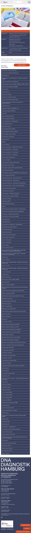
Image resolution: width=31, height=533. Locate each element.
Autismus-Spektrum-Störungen (8, 118)
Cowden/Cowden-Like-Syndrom (8, 157)
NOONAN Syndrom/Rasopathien (8, 355)
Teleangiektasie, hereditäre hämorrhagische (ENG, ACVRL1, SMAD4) (14, 416)
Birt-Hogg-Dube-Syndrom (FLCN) (9, 134)
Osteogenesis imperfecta (7, 357)
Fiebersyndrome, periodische (8, 190)
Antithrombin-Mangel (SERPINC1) (8, 110)
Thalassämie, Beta (5, 424)
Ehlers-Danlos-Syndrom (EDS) (8, 165)
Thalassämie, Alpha (6, 421)
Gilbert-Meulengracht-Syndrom (8, 203)
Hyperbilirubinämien (6, 221)
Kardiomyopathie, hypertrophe (8, 237)
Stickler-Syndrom (5, 412)
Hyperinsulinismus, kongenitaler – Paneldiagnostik (12, 224)
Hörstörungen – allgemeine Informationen (10, 214)
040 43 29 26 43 (5, 490)
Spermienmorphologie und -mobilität (9, 410)
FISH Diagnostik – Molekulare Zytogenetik (10, 193)
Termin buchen (25, 525)
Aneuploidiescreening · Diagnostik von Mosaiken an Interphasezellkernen (12, 103)
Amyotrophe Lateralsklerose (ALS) (9, 97)
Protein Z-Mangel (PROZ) (7, 397)
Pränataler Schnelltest (6, 389)
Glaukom (4, 206)
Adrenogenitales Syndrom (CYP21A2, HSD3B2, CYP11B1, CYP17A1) (15, 84)
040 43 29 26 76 (5, 515)
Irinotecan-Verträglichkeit (7, 229)
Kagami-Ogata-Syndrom (7, 232)
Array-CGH (4, 113)
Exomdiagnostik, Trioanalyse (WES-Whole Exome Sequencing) (14, 172)
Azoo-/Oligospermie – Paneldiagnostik (10, 121)
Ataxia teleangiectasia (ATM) (8, 116)
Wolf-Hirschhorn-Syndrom (7, 450)
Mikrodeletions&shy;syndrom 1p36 (9, 301)
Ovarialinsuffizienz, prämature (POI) (9, 360)
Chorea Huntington (6, 144)
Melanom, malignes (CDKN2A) (8, 284)
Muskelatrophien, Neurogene (8, 334)
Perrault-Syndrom (5, 370)
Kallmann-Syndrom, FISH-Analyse (9, 234)
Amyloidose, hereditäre (6, 94)
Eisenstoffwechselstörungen (7, 170)
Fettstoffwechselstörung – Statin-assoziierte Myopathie (13, 185)
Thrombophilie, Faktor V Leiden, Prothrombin (11, 429)
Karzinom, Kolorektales (6, 242)
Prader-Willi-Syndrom (6, 387)
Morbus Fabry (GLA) (6, 314)
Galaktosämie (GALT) (6, 201)
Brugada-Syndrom (5, 139)
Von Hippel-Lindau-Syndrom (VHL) (9, 443)
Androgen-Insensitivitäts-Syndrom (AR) (10, 99)
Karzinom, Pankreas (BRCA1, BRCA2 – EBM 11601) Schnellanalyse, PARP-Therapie (15, 263)
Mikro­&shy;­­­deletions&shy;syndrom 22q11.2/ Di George (13, 295)
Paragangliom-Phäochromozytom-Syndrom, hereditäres (13, 365)
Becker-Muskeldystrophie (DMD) (8, 128)
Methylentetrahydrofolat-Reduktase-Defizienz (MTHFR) (13, 290)
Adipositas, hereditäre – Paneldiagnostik (10, 81)
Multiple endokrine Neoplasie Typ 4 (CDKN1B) (11, 329)
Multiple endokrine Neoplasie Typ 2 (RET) (10, 326)
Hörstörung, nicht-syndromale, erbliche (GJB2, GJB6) (13, 211)
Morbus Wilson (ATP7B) (7, 321)
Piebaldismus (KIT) (5, 375)
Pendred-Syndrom (5, 368)
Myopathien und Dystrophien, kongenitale (10, 339)
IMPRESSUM (3, 529)
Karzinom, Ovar (5, 257)
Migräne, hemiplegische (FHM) (8, 293)
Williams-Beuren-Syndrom (7, 448)
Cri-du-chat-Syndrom (6, 159)
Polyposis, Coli (5, 381)
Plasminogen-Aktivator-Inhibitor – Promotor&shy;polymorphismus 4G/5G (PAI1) (15, 379)
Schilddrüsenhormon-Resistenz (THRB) (9, 402)
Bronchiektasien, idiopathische (8, 136)
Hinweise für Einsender (23, 531)
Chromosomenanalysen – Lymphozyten (10, 154)
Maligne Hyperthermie (6, 276)
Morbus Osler (4, 319)
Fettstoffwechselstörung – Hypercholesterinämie (12, 177)
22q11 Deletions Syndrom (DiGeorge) (9, 70)
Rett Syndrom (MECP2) (6, 400)
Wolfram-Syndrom (5, 453)
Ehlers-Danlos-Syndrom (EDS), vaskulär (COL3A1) (12, 167)
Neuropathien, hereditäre (7, 352)
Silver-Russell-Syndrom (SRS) (8, 407)
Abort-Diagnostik (5, 75)
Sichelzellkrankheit (5, 405)
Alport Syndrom (5, 89)
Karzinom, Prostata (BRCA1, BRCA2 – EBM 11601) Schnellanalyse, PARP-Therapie (15, 269)
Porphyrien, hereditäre (6, 384)
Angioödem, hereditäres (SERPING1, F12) (10, 108)
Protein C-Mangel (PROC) (7, 392)
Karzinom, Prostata (6, 265)
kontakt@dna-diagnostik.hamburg (8, 504)
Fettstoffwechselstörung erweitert (9, 188)
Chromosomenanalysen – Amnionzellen (10, 149)
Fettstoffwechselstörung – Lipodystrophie (10, 180)
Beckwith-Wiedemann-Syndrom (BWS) (9, 131)
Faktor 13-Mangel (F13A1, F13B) (8, 175)
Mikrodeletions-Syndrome (7, 298)
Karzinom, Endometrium (7, 239)
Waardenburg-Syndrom (6, 445)
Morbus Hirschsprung (6, 316)
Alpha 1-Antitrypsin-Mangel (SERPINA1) (10, 86)
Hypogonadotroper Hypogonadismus (9, 226)
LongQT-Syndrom (5, 274)
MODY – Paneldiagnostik (7, 306)
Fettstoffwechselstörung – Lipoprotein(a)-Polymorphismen (14, 183)
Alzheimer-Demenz (6, 91)
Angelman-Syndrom (6, 105)
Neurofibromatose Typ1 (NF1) (8, 347)
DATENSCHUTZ (10, 529)
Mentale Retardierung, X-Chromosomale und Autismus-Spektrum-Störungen (15, 288)
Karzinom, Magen (5, 245)
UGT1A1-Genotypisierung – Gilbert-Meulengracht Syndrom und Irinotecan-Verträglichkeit (14, 437)
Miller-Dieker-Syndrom (6, 303)
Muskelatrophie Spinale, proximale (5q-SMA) (11, 332)
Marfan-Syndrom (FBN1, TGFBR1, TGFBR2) (10, 279)
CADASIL (4, 141)
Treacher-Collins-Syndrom (7, 431)
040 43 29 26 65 (5, 511)
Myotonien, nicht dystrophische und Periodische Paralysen (14, 342)
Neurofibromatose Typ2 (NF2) (8, 350)
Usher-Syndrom (5, 440)
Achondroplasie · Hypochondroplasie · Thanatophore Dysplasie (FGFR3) (14, 79)
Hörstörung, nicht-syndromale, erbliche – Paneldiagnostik (13, 208)
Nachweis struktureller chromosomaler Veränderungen (13, 344)
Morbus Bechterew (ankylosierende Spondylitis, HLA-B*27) (14, 311)
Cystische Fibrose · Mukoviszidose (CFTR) (10, 162)
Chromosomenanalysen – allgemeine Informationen (12, 147)
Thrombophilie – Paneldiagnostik (8, 426)
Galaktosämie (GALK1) (6, 198)
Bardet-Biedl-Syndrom (6, 126)
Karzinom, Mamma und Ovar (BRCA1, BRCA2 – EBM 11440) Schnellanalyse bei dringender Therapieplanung (14, 251)
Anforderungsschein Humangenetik (17, 54)
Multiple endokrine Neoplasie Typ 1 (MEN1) (10, 324)
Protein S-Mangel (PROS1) (7, 394)
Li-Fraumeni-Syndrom (6, 271)
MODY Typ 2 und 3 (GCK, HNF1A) (9, 308)
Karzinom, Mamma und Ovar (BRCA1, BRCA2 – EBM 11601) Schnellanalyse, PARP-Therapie (13, 254)
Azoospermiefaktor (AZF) (7, 123)
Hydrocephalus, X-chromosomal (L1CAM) (10, 216)
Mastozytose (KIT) (5, 282)
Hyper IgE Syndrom (6, 219)
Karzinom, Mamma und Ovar (7, 247)
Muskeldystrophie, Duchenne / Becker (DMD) (11, 337)
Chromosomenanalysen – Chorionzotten (10, 152)
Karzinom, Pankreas (6, 259)
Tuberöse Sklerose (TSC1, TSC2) (8, 434)
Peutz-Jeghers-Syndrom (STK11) (8, 373)
